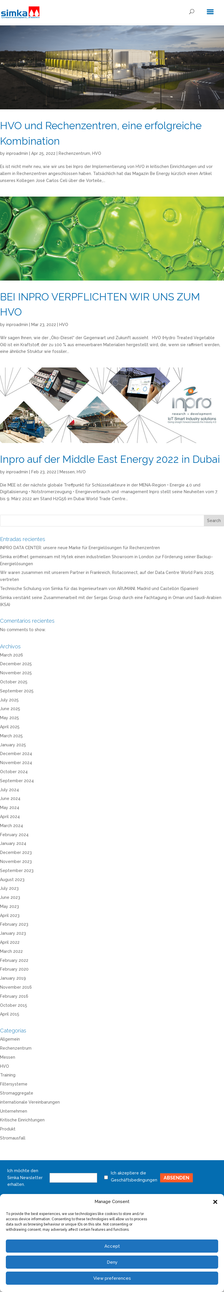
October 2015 (13, 1005)
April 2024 (10, 816)
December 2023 (16, 852)
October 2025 (13, 682)
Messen (67, 472)
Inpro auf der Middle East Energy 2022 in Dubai (110, 459)
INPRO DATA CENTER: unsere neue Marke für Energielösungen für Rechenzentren (80, 547)
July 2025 (9, 700)
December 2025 (16, 663)
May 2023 (9, 906)
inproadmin (17, 153)
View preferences (112, 1278)
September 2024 (17, 780)
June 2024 (10, 798)
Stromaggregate (16, 1093)
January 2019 (13, 978)
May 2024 (9, 807)
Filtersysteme (13, 1084)
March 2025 (11, 735)
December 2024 (16, 753)
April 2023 (10, 915)
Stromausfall (12, 1138)
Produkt (7, 1129)
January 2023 (13, 933)
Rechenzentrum (74, 153)
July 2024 (9, 789)
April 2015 (9, 1014)
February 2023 (14, 924)
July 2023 (9, 888)
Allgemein (10, 1039)
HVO (96, 153)
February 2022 (14, 960)
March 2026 (11, 655)
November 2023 (16, 861)
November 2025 (16, 672)
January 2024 (13, 843)
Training (7, 1075)
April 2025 (10, 726)
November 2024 (16, 762)
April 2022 (10, 942)
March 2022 (11, 951)
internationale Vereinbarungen (30, 1102)
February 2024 (14, 834)
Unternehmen (13, 1111)
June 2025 (10, 708)
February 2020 (14, 969)
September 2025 (17, 691)
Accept (112, 1246)
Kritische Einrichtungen (22, 1120)
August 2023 (12, 879)
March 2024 (11, 825)
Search (214, 520)
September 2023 (17, 870)
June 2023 (10, 897)
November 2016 (16, 987)
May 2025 (9, 717)
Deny (112, 1262)
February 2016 (14, 996)
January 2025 (13, 745)
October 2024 (14, 771)
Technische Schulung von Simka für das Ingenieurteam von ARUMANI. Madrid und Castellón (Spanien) (99, 588)
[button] (215, 1202)
